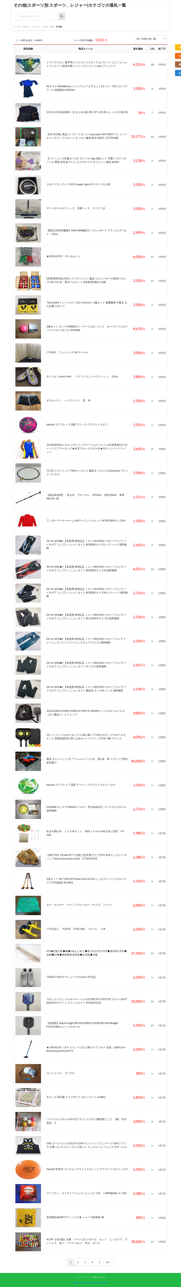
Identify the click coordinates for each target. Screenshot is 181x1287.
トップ (16, 27)
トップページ (82, 1277)
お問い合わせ (98, 1277)
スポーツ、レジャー (31, 27)
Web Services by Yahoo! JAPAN (90, 1282)
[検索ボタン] (62, 16)
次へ (108, 1262)
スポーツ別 (48, 27)
